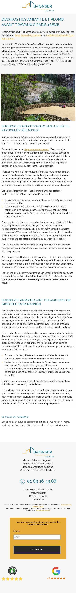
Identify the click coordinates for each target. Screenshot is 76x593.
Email (17, 531)
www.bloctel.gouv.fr (43, 510)
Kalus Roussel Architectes (28, 35)
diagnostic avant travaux (36, 149)
